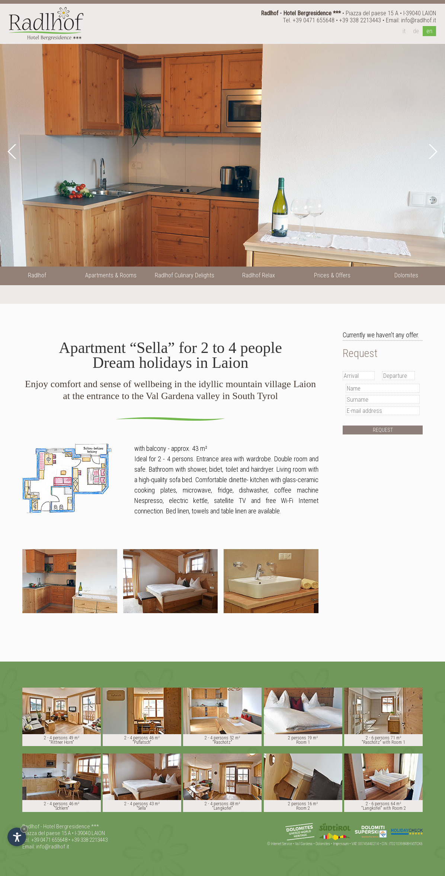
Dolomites (323, 844)
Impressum (341, 844)
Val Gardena (304, 844)
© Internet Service (279, 844)
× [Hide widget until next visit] (24, 829)
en (429, 31)
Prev (13, 151)
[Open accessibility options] (16, 837)
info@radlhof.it (418, 20)
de (416, 31)
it (404, 31)
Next (432, 151)
